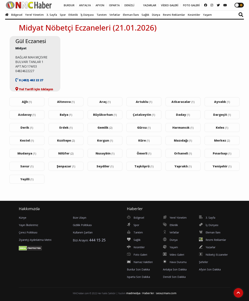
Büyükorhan (105, 115)
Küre (144, 140)
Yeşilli (27, 179)
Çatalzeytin (144, 115)
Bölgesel (16, 15)
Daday (183, 115)
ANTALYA (83, 5)
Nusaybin (105, 153)
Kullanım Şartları (83, 232)
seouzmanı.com (166, 293)
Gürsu (144, 127)
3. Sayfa (51, 15)
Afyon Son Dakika (210, 269)
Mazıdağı (183, 140)
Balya (66, 115)
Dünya (156, 15)
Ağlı (27, 102)
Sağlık (145, 15)
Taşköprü (144, 166)
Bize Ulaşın (79, 217)
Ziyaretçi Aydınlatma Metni (35, 240)
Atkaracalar (183, 102)
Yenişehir (222, 166)
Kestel (27, 140)
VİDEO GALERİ (169, 5)
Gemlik (104, 127)
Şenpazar (66, 166)
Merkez (222, 140)
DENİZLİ (128, 5)
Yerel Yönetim (34, 15)
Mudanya (26, 153)
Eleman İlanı (131, 15)
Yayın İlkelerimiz (28, 225)
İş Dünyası (87, 15)
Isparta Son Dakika (138, 277)
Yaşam (207, 15)
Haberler (148, 293)
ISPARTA (113, 5)
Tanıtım (102, 15)
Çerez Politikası (28, 232)
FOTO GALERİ (191, 5)
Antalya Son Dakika (175, 269)
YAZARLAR (148, 5)
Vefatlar (114, 15)
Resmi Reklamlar (174, 15)
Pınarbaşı (222, 153)
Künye (22, 217)
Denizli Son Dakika (174, 277)
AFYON (98, 5)
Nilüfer (66, 153)
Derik (26, 127)
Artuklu (144, 102)
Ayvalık (222, 102)
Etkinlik (73, 15)
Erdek (66, 127)
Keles (222, 127)
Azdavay (27, 115)
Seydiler (105, 166)
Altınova (66, 102)
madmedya (133, 293)
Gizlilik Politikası (82, 225)
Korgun (105, 140)
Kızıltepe (66, 140)
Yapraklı (183, 166)
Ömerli (144, 153)
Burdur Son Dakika (138, 269)
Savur (27, 166)
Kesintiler (194, 15)
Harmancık (183, 127)
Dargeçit (222, 115)
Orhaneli (183, 153)
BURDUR (67, 5)
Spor (63, 15)
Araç (105, 102)
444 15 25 (97, 240)
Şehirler (203, 262)
